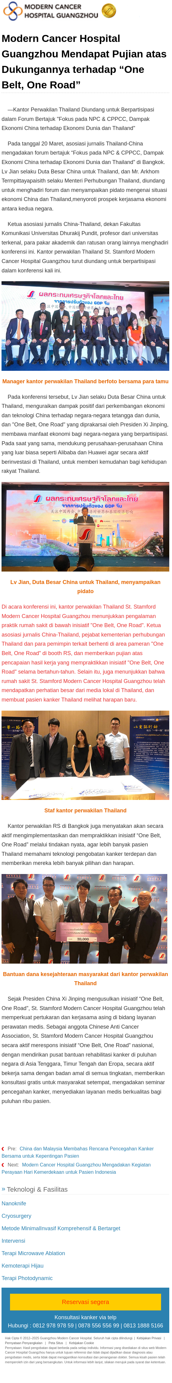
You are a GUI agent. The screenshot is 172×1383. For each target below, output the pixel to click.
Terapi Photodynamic (27, 1278)
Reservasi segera (85, 1302)
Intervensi (13, 1241)
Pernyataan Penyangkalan (23, 1343)
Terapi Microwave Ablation (33, 1253)
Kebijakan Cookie (81, 1343)
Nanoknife (14, 1203)
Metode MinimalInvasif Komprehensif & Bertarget (61, 1228)
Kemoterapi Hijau (22, 1266)
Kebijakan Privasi (149, 1338)
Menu (163, 10)
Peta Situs (56, 1343)
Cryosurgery (16, 1216)
